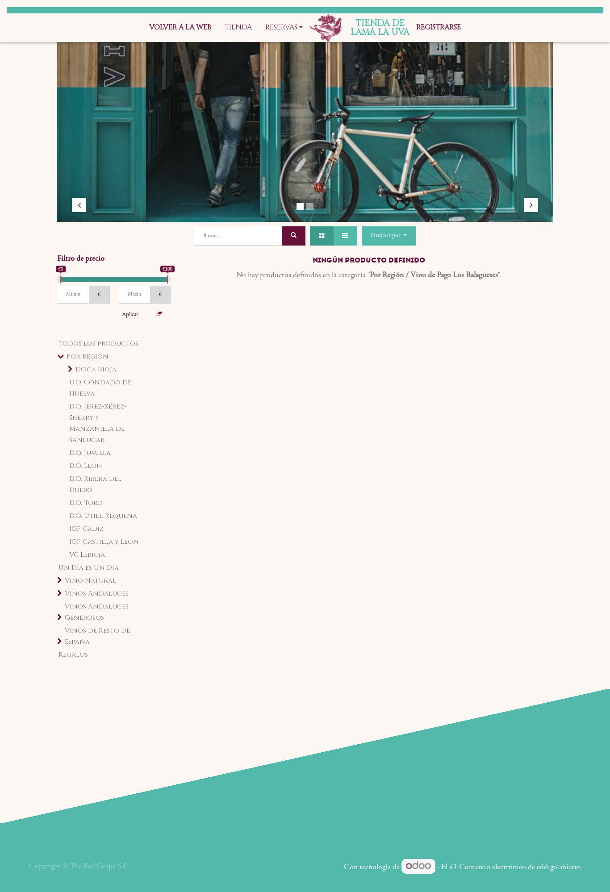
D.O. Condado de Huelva (100, 388)
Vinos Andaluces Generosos (97, 612)
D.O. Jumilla (90, 453)
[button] (389, 236)
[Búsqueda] (293, 236)
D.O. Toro (86, 503)
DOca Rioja (96, 369)
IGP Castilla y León (104, 541)
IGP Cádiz (86, 529)
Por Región (88, 356)
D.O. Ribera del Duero (95, 484)
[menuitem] (180, 27)
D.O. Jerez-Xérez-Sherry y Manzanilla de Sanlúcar (98, 423)
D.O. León (85, 466)
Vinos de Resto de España (97, 636)
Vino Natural (90, 580)
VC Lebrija (87, 554)
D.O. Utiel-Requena (103, 516)
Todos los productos (98, 343)
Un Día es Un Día (88, 567)
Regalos (73, 654)
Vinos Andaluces (97, 593)
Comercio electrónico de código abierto (520, 867)
